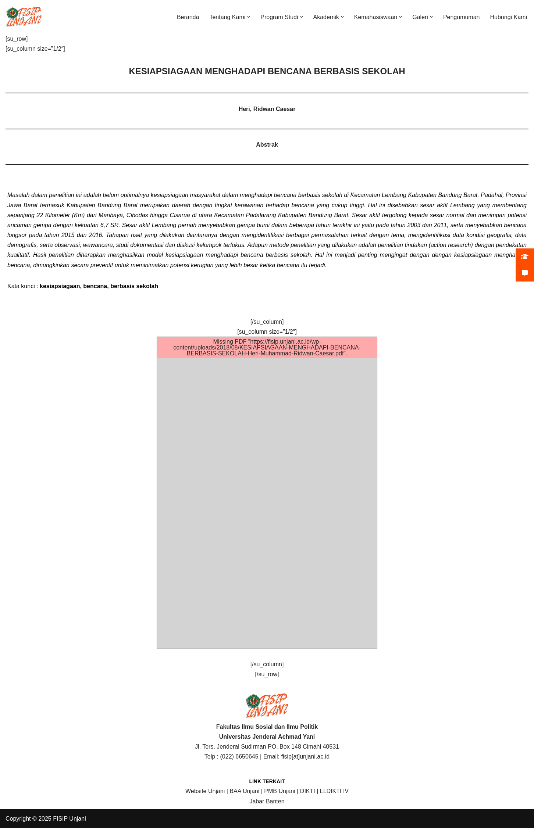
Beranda (188, 17)
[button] (248, 16)
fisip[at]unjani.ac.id (305, 756)
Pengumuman (461, 17)
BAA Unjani (244, 791)
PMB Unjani (279, 791)
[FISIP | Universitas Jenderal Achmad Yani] (24, 17)
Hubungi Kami (508, 17)
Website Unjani (205, 791)
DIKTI (307, 791)
